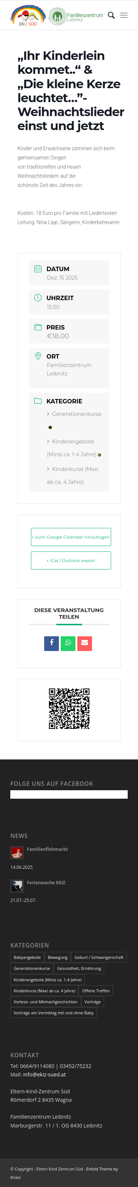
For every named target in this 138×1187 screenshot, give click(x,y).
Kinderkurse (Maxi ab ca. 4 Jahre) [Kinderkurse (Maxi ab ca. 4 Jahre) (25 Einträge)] (44, 990)
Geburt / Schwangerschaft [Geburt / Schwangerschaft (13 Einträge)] (98, 957)
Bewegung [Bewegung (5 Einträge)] (57, 957)
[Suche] (107, 15)
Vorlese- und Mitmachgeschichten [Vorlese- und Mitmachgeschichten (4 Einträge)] (45, 1001)
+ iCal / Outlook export (70, 560)
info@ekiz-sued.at (44, 1074)
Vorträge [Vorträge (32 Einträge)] (93, 1001)
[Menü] (124, 15)
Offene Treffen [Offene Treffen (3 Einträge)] (96, 990)
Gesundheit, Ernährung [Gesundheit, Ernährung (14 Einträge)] (79, 968)
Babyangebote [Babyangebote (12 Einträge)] (27, 957)
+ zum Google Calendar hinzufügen (71, 537)
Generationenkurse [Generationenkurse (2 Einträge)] (32, 968)
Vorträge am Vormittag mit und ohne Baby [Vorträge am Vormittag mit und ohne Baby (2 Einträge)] (53, 1012)
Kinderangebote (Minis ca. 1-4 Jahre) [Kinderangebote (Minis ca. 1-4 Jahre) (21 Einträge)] (47, 979)
